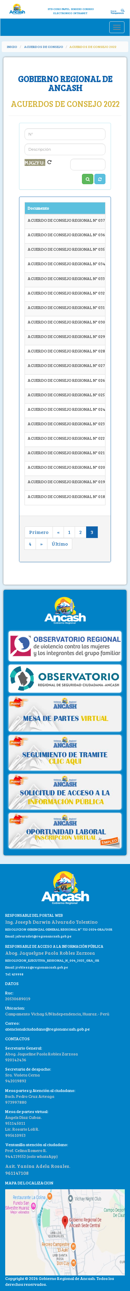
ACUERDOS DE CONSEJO (43, 46)
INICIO (12, 46)
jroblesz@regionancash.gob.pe (42, 967)
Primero (38, 532)
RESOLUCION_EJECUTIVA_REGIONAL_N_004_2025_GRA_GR (52, 960)
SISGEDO (76, 9)
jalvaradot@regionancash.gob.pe (43, 936)
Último (60, 543)
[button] (99, 179)
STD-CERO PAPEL (59, 9)
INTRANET (80, 13)
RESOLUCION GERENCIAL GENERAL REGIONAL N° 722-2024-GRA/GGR (58, 929)
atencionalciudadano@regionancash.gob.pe (47, 1029)
